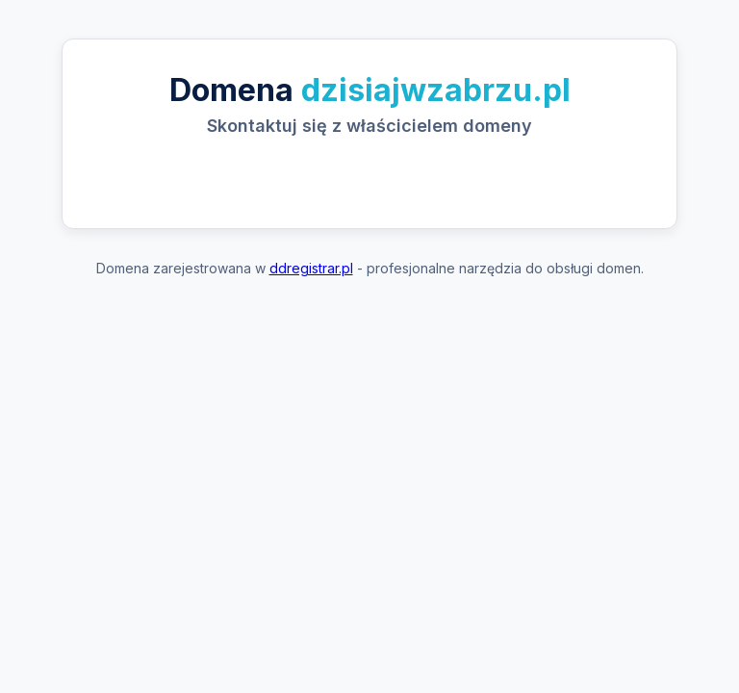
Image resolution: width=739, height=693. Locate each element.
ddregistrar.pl (311, 268)
